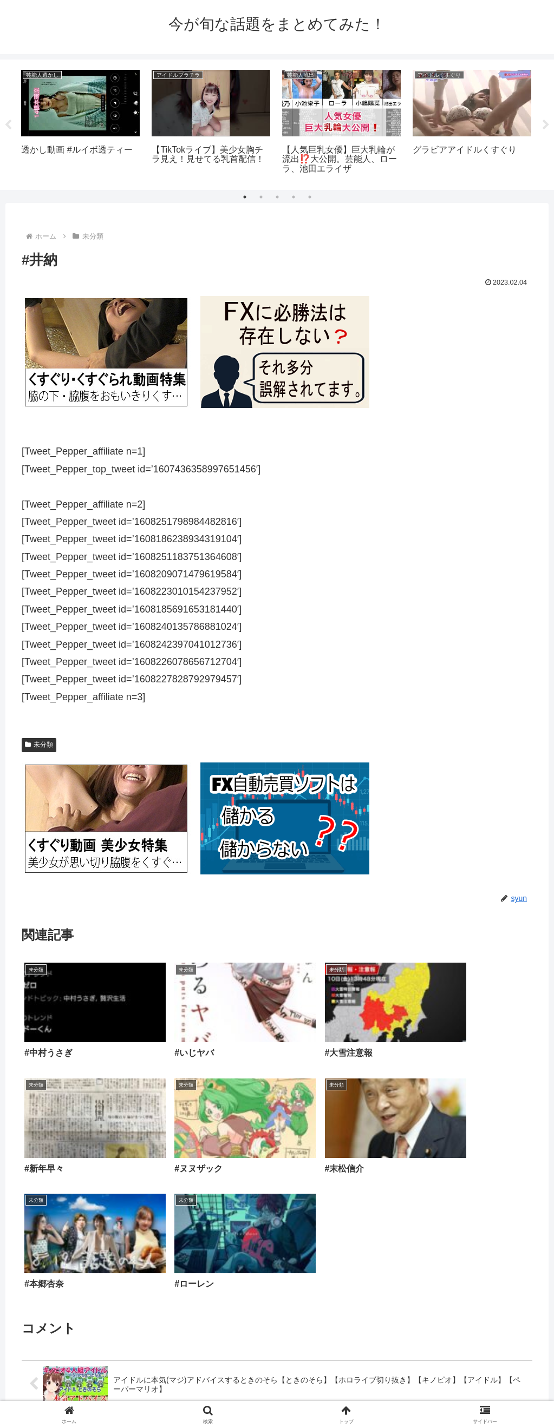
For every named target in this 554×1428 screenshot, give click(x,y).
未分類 (39, 744)
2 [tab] (261, 197)
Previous (8, 125)
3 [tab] (277, 197)
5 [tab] (309, 197)
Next (545, 125)
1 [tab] (244, 197)
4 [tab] (293, 197)
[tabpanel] (80, 123)
